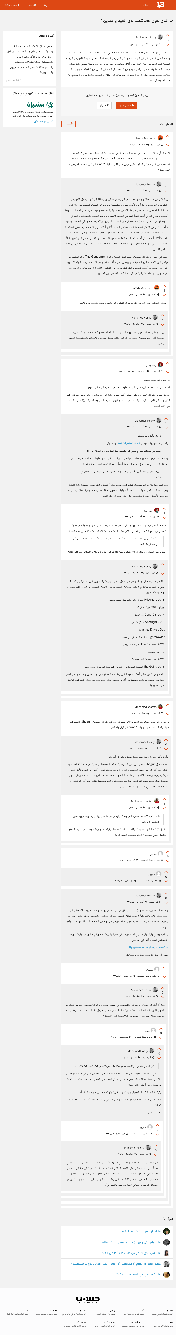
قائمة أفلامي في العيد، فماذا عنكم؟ (138, 1275)
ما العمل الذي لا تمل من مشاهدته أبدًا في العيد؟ (131, 1253)
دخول (104, 105)
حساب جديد (126, 105)
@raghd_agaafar (129, 443)
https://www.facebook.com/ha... (146, 947)
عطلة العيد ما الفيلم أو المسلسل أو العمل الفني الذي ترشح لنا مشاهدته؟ (116, 1264)
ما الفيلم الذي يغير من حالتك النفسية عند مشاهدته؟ (129, 1242)
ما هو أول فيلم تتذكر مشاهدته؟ (141, 1231)
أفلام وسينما (156, 45)
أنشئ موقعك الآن (43, 121)
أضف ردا (143, 144)
